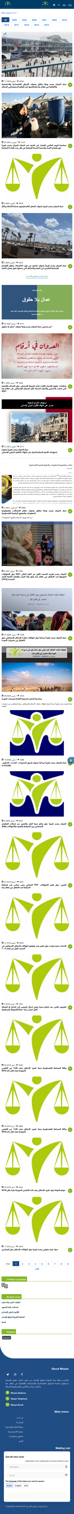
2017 (16, 24)
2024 (24, 20)
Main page (6, 12)
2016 (26, 24)
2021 (44, 20)
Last (37, 1268)
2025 (14, 20)
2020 (54, 20)
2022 (34, 20)
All (5, 20)
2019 (64, 20)
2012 (46, 24)
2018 (6, 24)
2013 (36, 24)
